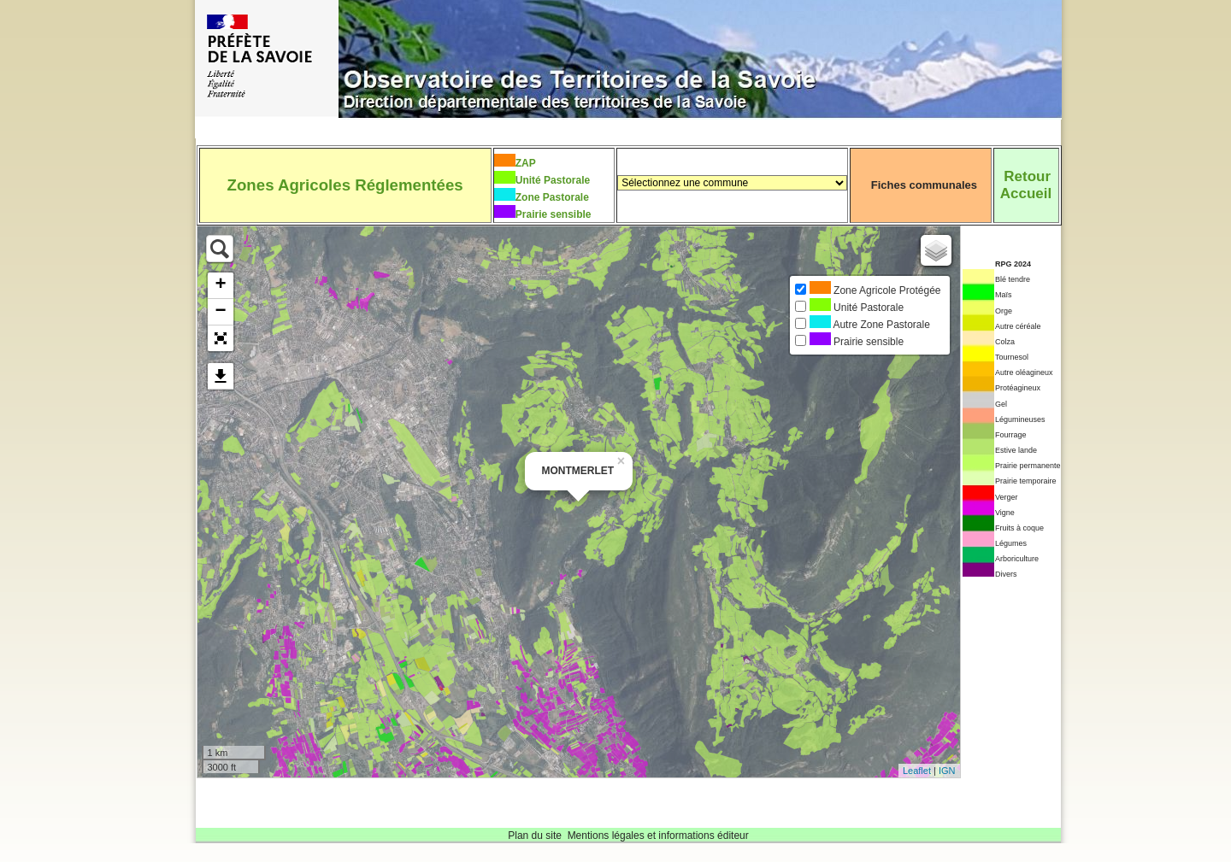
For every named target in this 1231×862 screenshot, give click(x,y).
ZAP (525, 163)
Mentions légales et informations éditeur (658, 835)
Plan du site (535, 835)
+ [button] (220, 285)
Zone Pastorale (552, 197)
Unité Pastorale (552, 180)
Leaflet (917, 770)
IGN (947, 770)
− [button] (220, 312)
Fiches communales (924, 185)
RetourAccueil (1025, 185)
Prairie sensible (553, 214)
